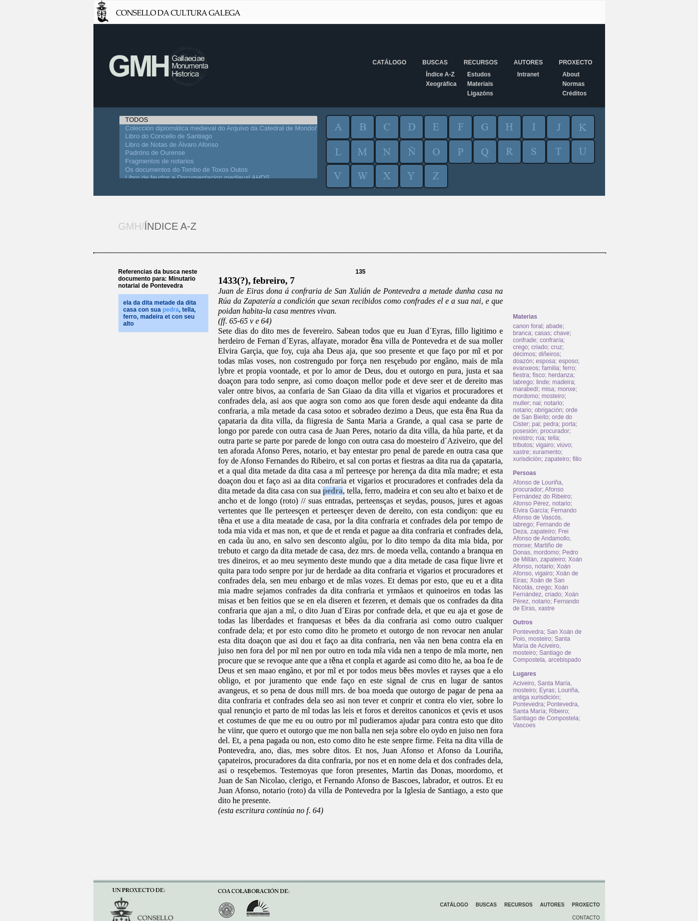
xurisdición (527, 459)
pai (536, 424)
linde (542, 382)
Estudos (479, 74)
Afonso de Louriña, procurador (538, 486)
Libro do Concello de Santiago (218, 136)
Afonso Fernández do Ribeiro (542, 493)
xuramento (547, 452)
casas (542, 333)
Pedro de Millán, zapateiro (546, 556)
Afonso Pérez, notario (542, 503)
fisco (539, 375)
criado (539, 347)
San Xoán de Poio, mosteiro (547, 635)
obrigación (548, 410)
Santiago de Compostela (546, 718)
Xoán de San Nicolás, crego (539, 584)
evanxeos (526, 368)
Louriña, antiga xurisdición (546, 694)
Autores (528, 62)
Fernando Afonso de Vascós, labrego (545, 517)
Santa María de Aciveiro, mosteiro (542, 645)
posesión (525, 431)
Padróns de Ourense (218, 153)
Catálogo (390, 62)
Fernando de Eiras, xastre (546, 605)
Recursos (481, 62)
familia (551, 368)
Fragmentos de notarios (218, 161)
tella (553, 438)
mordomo (526, 396)
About (571, 74)
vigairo (545, 445)
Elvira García (530, 510)
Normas (573, 83)
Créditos (574, 93)
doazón (523, 361)
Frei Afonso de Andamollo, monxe (542, 538)
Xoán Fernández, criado (541, 591)
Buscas (435, 62)
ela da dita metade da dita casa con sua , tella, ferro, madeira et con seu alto (159, 313)
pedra (333, 490)
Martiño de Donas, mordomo (538, 549)
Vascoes (524, 725)
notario (553, 403)
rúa (540, 438)
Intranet (528, 74)
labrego (523, 382)
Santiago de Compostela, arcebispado (547, 656)
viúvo (564, 445)
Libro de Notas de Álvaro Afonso (218, 145)
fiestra (521, 375)
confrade (525, 340)
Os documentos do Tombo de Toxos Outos (218, 170)
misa (548, 389)
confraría (551, 340)
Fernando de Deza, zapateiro (542, 528)
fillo (577, 459)
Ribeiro (558, 711)
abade (554, 326)
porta (569, 424)
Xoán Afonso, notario (548, 563)
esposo (568, 361)
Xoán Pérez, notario (546, 598)
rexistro (523, 438)
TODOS (218, 120)
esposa (546, 361)
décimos (524, 354)
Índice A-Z (440, 74)
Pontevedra (528, 631)
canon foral (528, 326)
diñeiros (549, 354)
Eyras (547, 690)
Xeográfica (441, 83)
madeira (563, 382)
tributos (523, 445)
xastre (521, 452)
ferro (569, 368)
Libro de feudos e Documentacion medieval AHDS (218, 178)
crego (520, 347)
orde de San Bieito (545, 414)
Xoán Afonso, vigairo (542, 570)
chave (562, 333)
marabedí (526, 389)
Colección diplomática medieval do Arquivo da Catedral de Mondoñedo (218, 128)
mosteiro (553, 396)
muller (521, 403)
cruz (557, 347)
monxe (567, 389)
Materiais (480, 83)
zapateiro (557, 459)
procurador (554, 431)
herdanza (560, 375)
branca (522, 333)
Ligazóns (480, 93)
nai (537, 403)
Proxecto (575, 62)
